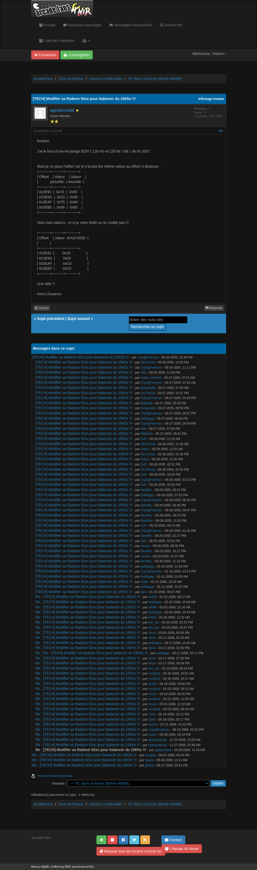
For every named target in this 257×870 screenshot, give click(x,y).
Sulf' (144, 439)
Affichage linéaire (211, 99)
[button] (86, 40)
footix (144, 582)
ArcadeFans (43, 79)
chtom (145, 449)
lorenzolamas (157, 740)
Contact (173, 840)
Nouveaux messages (82, 25)
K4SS (152, 617)
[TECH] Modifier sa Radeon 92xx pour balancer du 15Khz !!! (80, 357)
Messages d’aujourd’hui (130, 25)
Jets (143, 372)
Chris (152, 714)
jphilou (149, 765)
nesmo (153, 724)
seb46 (152, 597)
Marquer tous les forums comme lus (131, 851)
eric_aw (153, 622)
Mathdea (147, 434)
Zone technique (71, 79)
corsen (145, 546)
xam (144, 592)
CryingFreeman (148, 357)
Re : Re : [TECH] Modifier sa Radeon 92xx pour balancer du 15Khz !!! (92, 653)
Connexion (45, 55)
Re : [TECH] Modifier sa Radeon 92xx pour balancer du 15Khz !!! (88, 597)
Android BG (86, 866)
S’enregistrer (76, 55)
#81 (220, 131)
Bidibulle (146, 403)
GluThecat (148, 362)
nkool (152, 633)
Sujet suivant (78, 319)
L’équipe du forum (182, 849)
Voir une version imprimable (55, 775)
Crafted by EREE (60, 866)
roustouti (154, 673)
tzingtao (150, 755)
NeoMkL (146, 490)
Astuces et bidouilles (105, 79)
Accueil (47, 25)
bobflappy (147, 418)
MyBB (45, 866)
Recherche (171, 25)
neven (152, 684)
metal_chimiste (151, 378)
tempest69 (148, 388)
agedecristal (62, 110)
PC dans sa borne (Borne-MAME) (155, 79)
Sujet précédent (50, 319)
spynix (149, 760)
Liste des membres (57, 41)
